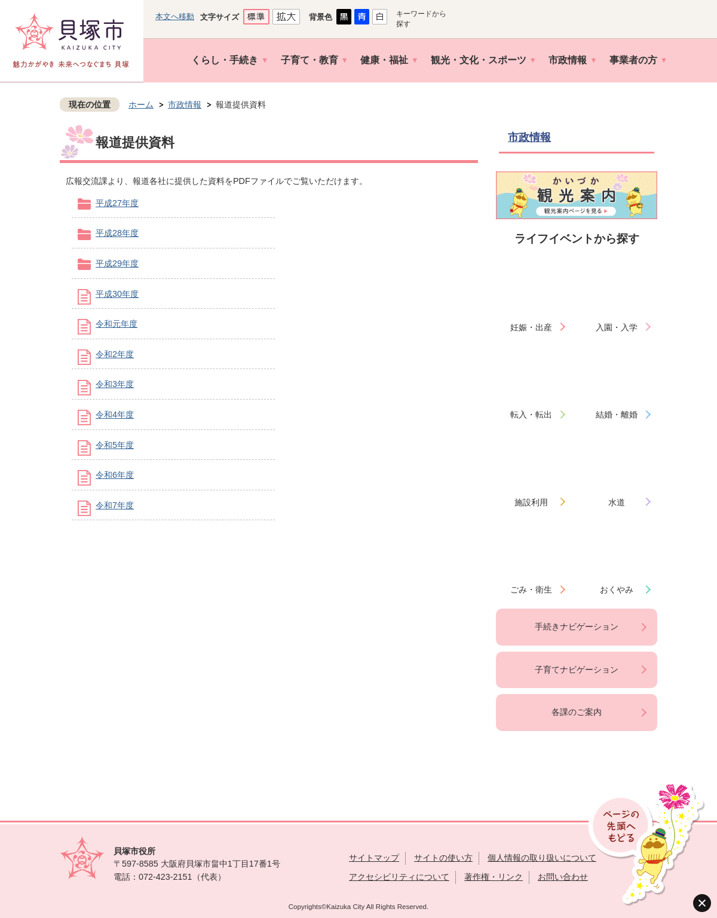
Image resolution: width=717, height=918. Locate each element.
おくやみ (616, 589)
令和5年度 (115, 445)
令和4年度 (115, 414)
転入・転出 (531, 414)
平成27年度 (117, 203)
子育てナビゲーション (576, 669)
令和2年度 (115, 354)
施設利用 (531, 502)
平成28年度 (117, 233)
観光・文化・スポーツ (478, 60)
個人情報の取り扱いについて (542, 857)
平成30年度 (117, 294)
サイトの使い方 (443, 857)
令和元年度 (116, 323)
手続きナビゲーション (576, 626)
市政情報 (568, 60)
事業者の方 (633, 60)
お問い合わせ (563, 877)
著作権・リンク (493, 877)
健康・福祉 (384, 60)
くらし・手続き (224, 60)
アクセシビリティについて (399, 877)
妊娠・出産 (531, 327)
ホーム (141, 104)
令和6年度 (115, 475)
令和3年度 (115, 384)
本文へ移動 (174, 16)
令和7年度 (115, 505)
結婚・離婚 (617, 414)
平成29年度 (117, 263)
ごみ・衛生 (531, 589)
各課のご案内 (576, 712)
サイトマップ (374, 857)
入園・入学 (617, 327)
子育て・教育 (309, 60)
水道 (616, 502)
